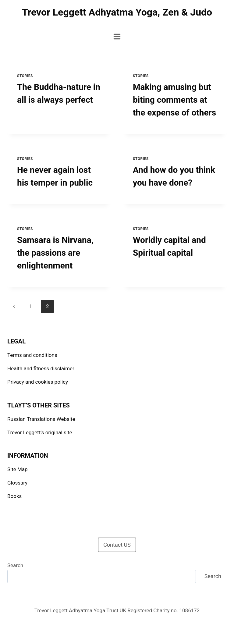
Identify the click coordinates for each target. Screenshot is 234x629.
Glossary (17, 483)
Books (14, 496)
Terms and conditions (32, 355)
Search (15, 565)
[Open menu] (117, 36)
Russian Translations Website (41, 419)
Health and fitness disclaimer (40, 368)
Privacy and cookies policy (37, 382)
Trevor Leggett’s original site (39, 432)
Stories (25, 76)
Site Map (17, 469)
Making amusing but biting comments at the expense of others (174, 100)
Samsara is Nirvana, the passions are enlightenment (55, 253)
